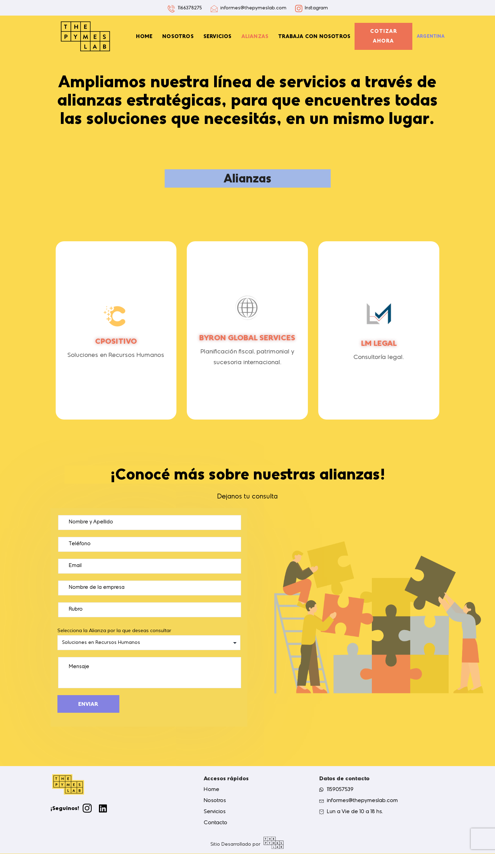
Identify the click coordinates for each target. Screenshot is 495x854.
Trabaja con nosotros (314, 36)
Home (144, 36)
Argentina (430, 36)
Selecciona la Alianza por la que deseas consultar (148, 638)
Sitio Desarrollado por (235, 845)
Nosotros (178, 36)
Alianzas (255, 36)
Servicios (217, 36)
